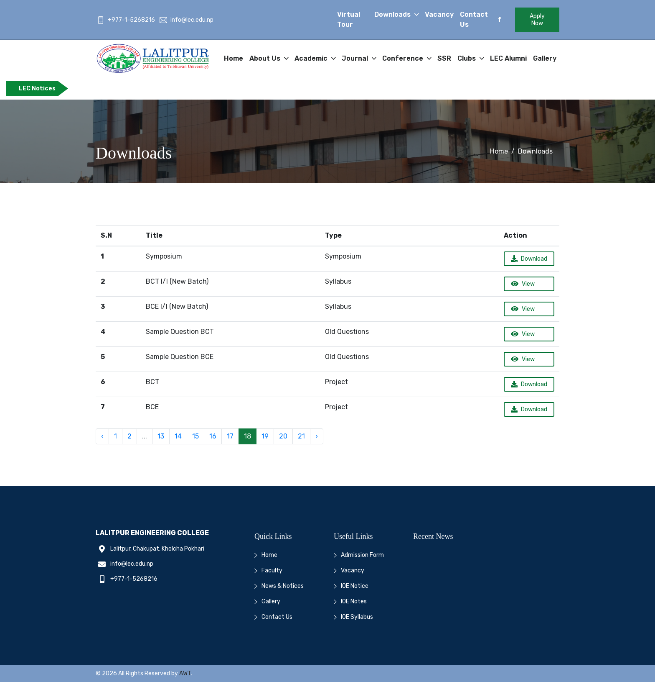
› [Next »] (316, 436)
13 (160, 436)
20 (283, 436)
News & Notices (282, 586)
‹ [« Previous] (102, 436)
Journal (356, 58)
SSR (444, 58)
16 (212, 436)
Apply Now (537, 20)
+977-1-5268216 (126, 19)
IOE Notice (354, 586)
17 (230, 436)
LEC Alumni (508, 58)
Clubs (467, 58)
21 (301, 436)
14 (178, 436)
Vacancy (439, 14)
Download (529, 258)
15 (195, 436)
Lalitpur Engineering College (152, 533)
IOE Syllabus (357, 616)
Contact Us (474, 19)
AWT (185, 673)
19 (265, 436)
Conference (403, 58)
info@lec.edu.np (186, 19)
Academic (311, 58)
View (523, 283)
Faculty (271, 570)
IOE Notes (354, 601)
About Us (265, 58)
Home (233, 58)
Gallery (544, 58)
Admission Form (362, 555)
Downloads (393, 14)
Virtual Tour (348, 19)
